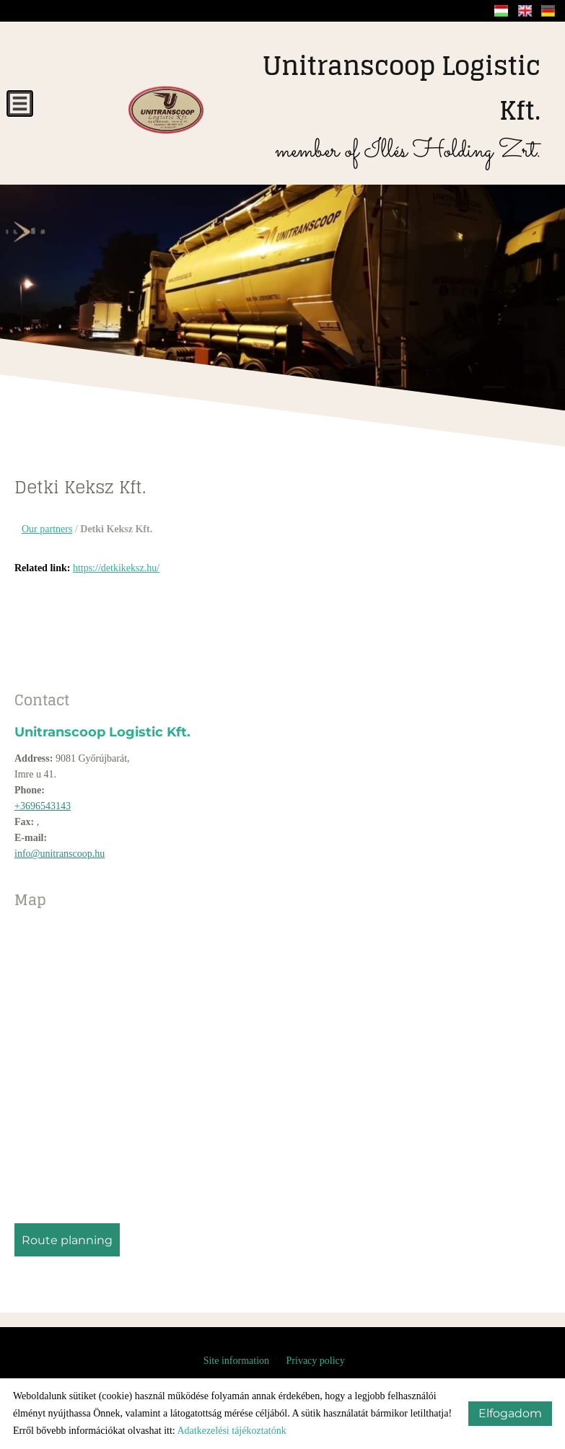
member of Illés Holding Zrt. (379, 106)
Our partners (47, 529)
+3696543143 (42, 806)
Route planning (67, 1240)
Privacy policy (315, 1360)
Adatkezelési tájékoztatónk (231, 1430)
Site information (236, 1360)
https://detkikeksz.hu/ (116, 568)
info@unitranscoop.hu (59, 853)
